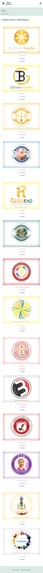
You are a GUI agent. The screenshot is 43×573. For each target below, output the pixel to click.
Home (2, 14)
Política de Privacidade (25, 569)
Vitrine (3, 11)
